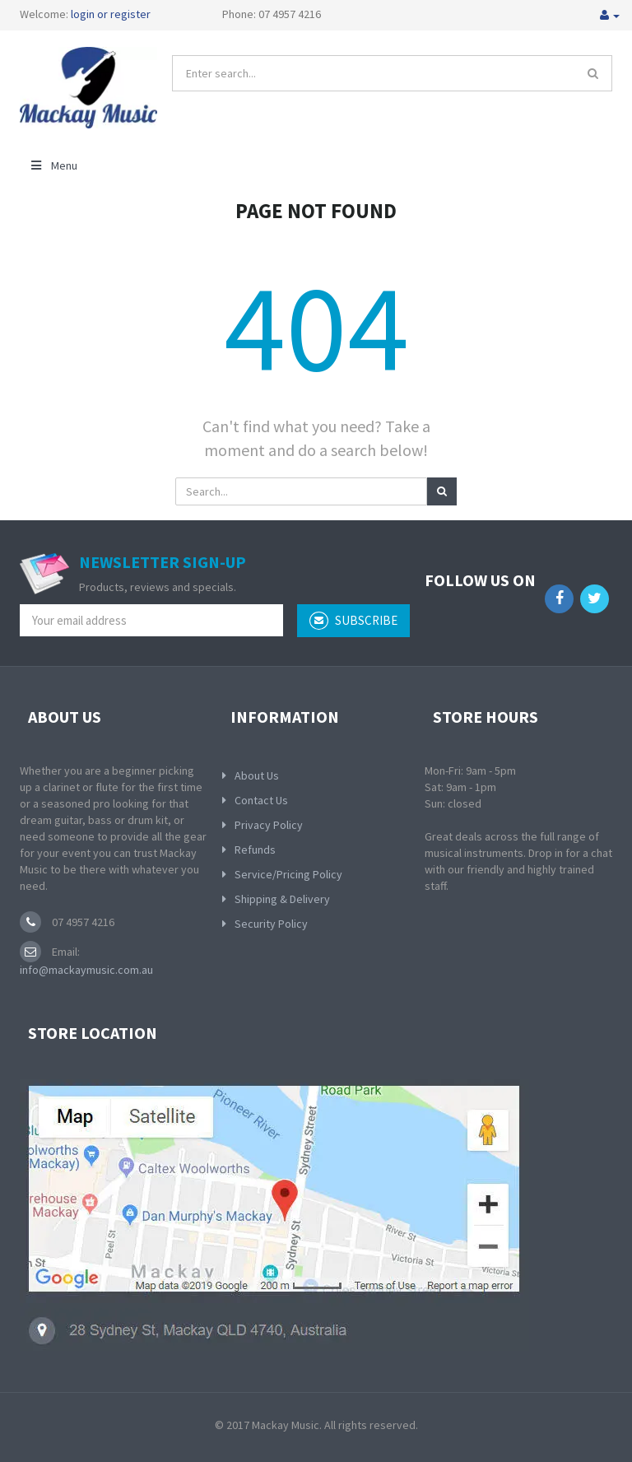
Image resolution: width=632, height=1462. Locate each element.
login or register (111, 14)
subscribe (353, 621)
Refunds (255, 849)
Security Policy (271, 923)
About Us (257, 775)
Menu (53, 165)
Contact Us (261, 800)
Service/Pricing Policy (288, 874)
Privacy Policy (269, 824)
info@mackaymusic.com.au (86, 969)
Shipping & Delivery (282, 899)
